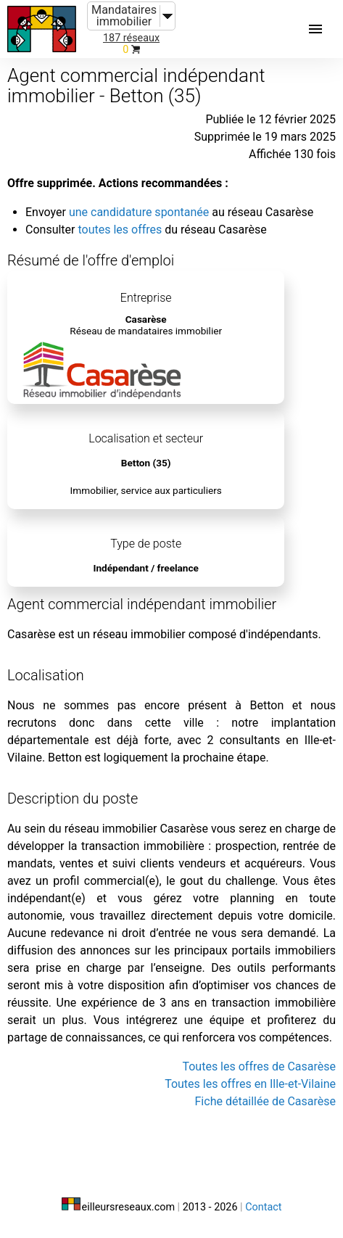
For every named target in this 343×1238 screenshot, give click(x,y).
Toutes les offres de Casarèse (259, 1066)
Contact (263, 1207)
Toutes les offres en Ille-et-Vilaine (250, 1084)
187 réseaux (131, 38)
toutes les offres (120, 229)
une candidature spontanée (139, 212)
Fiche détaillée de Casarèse (265, 1101)
